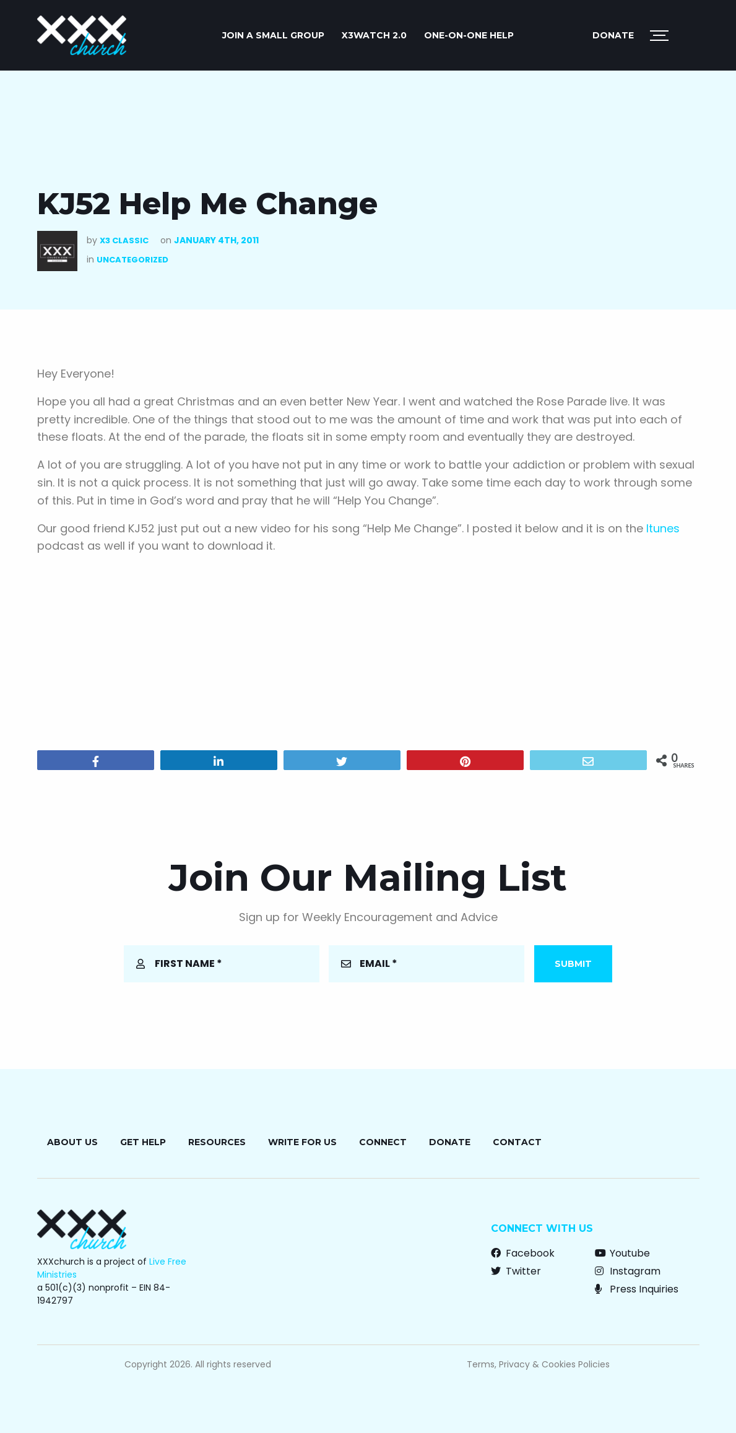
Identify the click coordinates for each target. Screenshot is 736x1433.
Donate (613, 35)
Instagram (627, 1271)
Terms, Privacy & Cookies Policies (538, 1364)
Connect (383, 1142)
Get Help (143, 1142)
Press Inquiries (636, 1289)
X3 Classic (124, 240)
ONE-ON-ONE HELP (469, 35)
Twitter (516, 1271)
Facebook (523, 1253)
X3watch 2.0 (374, 35)
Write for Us (302, 1142)
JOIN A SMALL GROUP (273, 35)
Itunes (663, 528)
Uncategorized (132, 260)
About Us (72, 1142)
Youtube (622, 1253)
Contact (517, 1142)
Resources (217, 1142)
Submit (573, 963)
